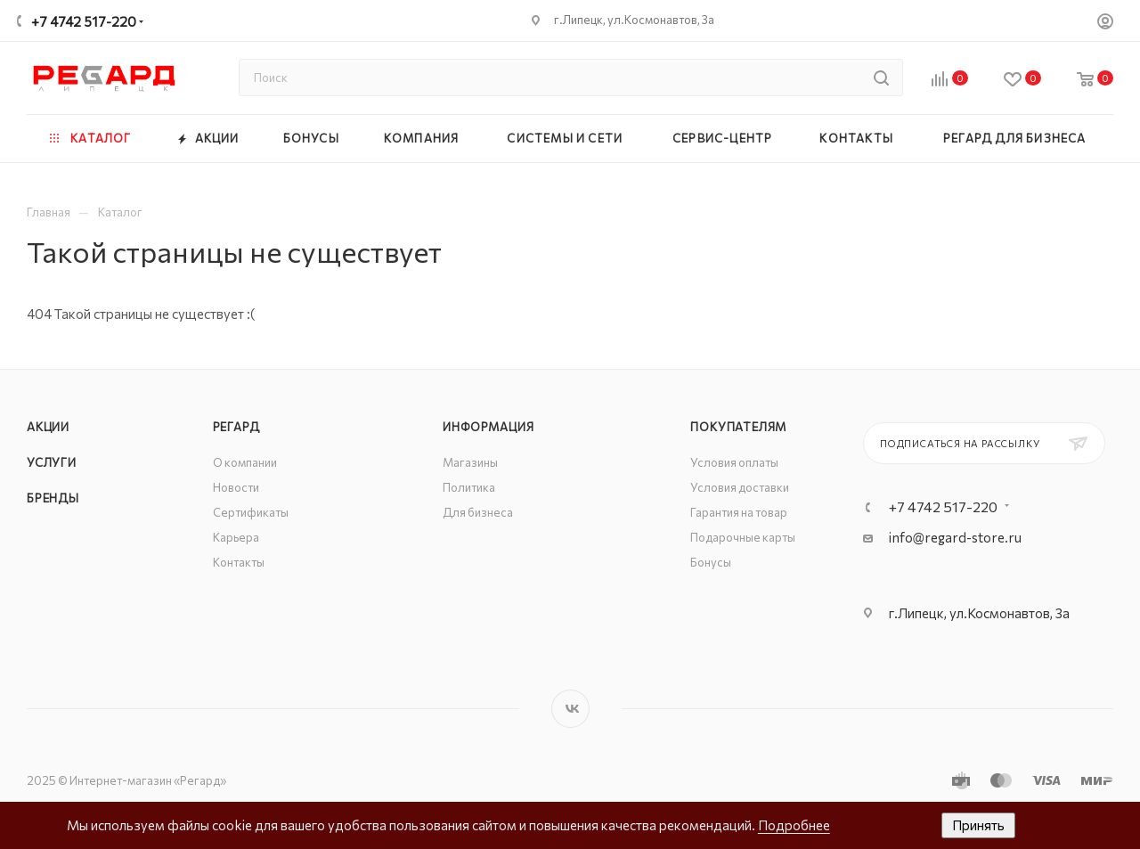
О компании (245, 462)
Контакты (239, 562)
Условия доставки (739, 487)
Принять (978, 825)
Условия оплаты (734, 462)
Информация (488, 427)
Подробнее (794, 825)
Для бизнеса (478, 512)
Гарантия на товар (738, 512)
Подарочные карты (742, 537)
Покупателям (738, 427)
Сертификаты (251, 512)
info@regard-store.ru (955, 537)
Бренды (53, 498)
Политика (469, 487)
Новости (236, 487)
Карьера (236, 537)
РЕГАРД (236, 427)
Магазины (470, 462)
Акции (48, 427)
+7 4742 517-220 (83, 21)
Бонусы (710, 562)
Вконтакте (570, 709)
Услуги (52, 462)
